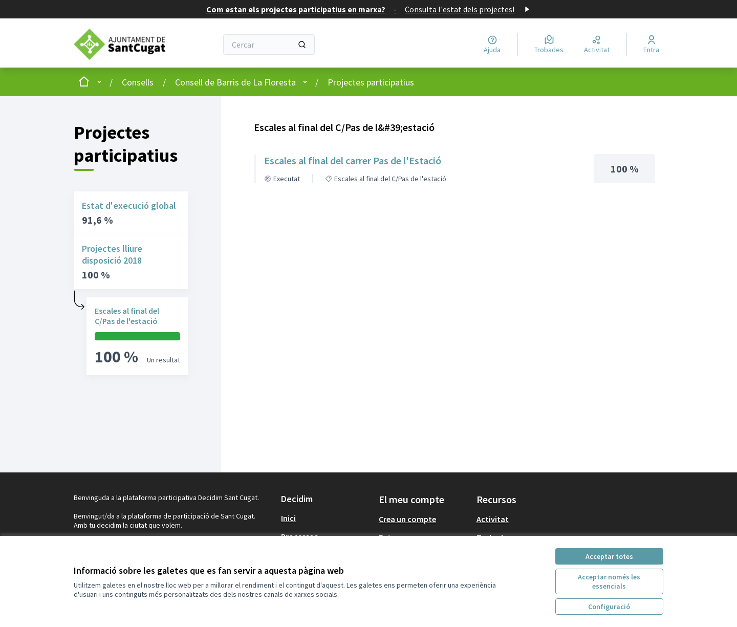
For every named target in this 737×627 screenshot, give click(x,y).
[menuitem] (326, 518)
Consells (138, 82)
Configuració (609, 606)
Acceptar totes (609, 556)
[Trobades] (549, 44)
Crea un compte (407, 519)
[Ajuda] (492, 44)
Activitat (492, 519)
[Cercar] (269, 44)
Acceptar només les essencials (609, 581)
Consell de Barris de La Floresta (235, 82)
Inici (288, 518)
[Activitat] (597, 44)
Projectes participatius (371, 82)
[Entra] (651, 44)
